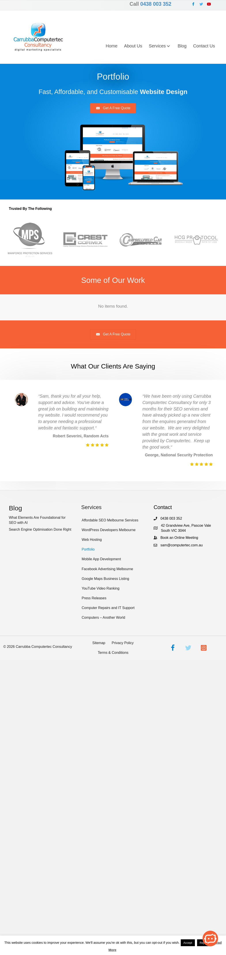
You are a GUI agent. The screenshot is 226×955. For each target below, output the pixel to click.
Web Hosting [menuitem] (92, 539)
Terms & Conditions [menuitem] (113, 652)
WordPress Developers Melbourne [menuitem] (109, 530)
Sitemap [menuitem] (98, 643)
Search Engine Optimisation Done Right (40, 529)
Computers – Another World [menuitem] (103, 617)
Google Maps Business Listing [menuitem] (105, 579)
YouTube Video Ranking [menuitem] (100, 588)
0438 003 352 (155, 4)
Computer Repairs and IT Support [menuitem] (108, 608)
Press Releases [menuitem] (94, 598)
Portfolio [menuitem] (88, 549)
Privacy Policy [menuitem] (123, 643)
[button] (193, 4)
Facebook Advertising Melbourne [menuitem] (107, 569)
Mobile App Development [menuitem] (101, 559)
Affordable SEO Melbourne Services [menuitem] (110, 520)
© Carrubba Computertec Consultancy (37, 647)
